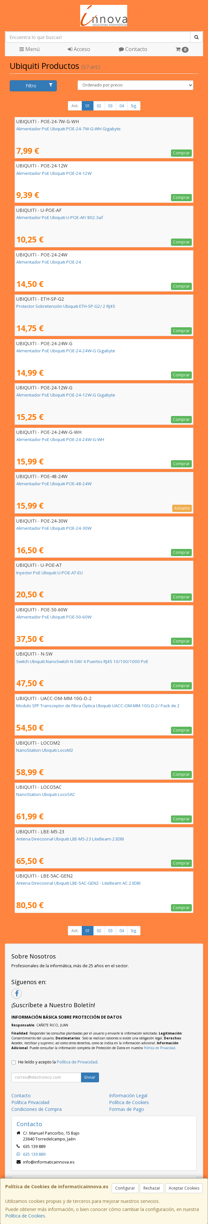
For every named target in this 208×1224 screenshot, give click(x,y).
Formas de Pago (126, 1109)
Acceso (79, 49)
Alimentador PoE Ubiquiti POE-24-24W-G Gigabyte (65, 351)
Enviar (89, 1077)
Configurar (125, 1188)
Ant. (75, 106)
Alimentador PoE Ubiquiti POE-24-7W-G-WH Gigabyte (68, 129)
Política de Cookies (25, 1216)
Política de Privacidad (159, 1048)
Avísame (182, 508)
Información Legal (128, 1095)
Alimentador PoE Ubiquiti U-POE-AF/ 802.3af (59, 217)
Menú (29, 49)
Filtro (39, 86)
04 (121, 106)
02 (99, 106)
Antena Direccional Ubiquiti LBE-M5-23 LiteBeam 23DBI (70, 839)
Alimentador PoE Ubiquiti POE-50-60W (54, 617)
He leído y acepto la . (58, 1062)
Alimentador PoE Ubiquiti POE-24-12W (54, 173)
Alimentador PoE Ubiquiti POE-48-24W (54, 484)
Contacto (133, 49)
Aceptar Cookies (184, 1188)
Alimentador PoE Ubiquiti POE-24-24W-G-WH (60, 439)
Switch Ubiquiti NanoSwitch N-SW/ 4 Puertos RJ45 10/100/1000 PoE (82, 661)
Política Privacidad (30, 1102)
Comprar (181, 153)
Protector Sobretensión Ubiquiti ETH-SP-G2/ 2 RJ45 (65, 306)
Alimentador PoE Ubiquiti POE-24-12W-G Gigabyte (65, 395)
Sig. (134, 106)
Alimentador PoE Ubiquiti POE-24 (48, 262)
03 (110, 106)
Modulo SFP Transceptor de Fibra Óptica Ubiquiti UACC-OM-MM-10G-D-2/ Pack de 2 (98, 706)
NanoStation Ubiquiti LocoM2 (44, 750)
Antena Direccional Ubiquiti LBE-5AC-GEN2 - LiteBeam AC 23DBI (78, 883)
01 (87, 106)
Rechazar (151, 1188)
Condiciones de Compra (36, 1109)
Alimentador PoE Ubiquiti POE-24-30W (54, 528)
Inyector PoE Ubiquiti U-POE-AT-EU (49, 573)
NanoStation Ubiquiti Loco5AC (45, 794)
